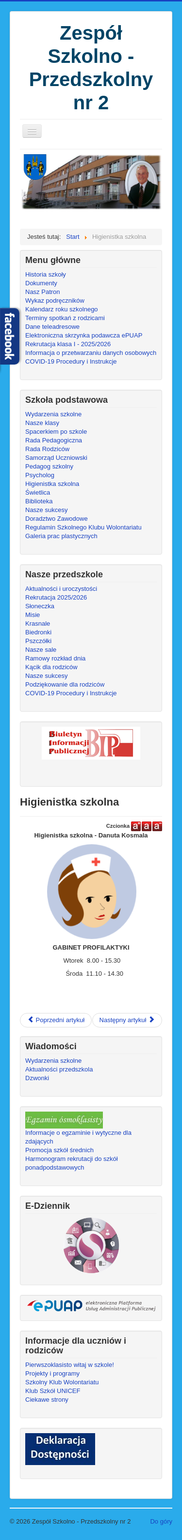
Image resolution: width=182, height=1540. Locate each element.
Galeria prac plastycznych (61, 536)
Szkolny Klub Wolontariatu (62, 1382)
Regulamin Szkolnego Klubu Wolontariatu (83, 527)
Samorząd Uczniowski (56, 457)
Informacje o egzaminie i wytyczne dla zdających (78, 1137)
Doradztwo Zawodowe (56, 518)
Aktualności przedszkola (59, 1069)
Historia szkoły (45, 274)
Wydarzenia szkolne (53, 414)
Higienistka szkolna (52, 483)
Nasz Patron (42, 291)
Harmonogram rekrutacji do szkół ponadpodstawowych (71, 1163)
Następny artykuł (127, 1020)
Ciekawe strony (46, 1399)
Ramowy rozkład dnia (55, 658)
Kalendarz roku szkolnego (61, 309)
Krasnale (37, 623)
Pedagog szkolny (49, 466)
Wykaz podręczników (54, 300)
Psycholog (39, 475)
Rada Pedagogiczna (53, 440)
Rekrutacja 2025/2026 (56, 597)
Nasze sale (40, 649)
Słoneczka (39, 606)
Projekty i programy (52, 1373)
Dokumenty (41, 283)
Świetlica (37, 492)
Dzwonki (37, 1078)
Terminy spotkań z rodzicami (65, 318)
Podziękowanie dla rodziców (64, 684)
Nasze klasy (42, 422)
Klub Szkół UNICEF (52, 1390)
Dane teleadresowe (52, 326)
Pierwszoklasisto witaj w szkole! (69, 1364)
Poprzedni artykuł (55, 1020)
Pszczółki (38, 641)
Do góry (161, 1521)
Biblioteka (38, 501)
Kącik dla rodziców (51, 667)
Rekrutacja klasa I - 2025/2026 (68, 344)
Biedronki (38, 632)
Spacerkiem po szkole (56, 431)
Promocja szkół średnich (59, 1150)
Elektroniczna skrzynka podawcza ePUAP (83, 335)
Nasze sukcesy (46, 509)
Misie (32, 614)
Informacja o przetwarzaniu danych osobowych (90, 352)
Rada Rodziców (47, 449)
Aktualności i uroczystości (61, 588)
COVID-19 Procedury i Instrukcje (71, 361)
